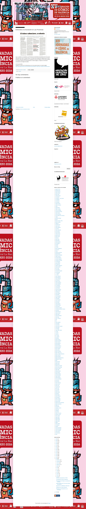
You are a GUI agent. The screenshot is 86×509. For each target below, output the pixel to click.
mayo (57, 470)
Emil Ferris (57, 249)
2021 (56, 446)
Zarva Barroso (57, 432)
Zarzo (56, 434)
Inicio (34, 107)
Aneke (56, 206)
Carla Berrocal (57, 224)
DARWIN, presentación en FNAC (62, 477)
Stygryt (56, 422)
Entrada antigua (47, 107)
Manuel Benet (57, 344)
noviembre (58, 461)
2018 (56, 451)
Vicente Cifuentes (58, 427)
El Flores (56, 244)
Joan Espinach (57, 286)
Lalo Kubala (57, 323)
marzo (57, 473)
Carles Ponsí (57, 226)
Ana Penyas (57, 202)
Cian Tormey (57, 231)
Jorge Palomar (57, 297)
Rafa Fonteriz (57, 392)
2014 (56, 457)
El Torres (56, 247)
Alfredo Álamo (57, 193)
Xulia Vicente (57, 431)
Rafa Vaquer (57, 394)
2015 (56, 455)
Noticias (20, 71)
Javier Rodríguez (58, 282)
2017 (56, 452)
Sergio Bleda (57, 418)
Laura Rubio (57, 327)
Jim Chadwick (57, 285)
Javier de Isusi (57, 281)
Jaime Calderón (58, 276)
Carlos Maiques (58, 227)
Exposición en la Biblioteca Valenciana (62, 485)
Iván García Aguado (58, 270)
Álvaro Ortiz (57, 194)
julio (57, 467)
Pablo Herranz (57, 376)
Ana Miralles (57, 199)
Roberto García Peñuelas (59, 402)
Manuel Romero (58, 347)
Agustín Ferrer (57, 189)
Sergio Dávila (57, 419)
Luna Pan (57, 334)
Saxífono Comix (58, 414)
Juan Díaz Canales (58, 307)
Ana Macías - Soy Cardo (59, 198)
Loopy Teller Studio (58, 330)
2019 (56, 449)
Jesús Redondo (58, 284)
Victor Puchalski (58, 430)
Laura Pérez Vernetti (58, 326)
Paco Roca (57, 380)
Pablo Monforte (57, 377)
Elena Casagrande (58, 248)
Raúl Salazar (57, 397)
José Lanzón (57, 301)
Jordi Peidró (57, 294)
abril (57, 472)
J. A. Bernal (57, 273)
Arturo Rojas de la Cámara (59, 215)
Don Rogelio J (57, 243)
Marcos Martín (57, 348)
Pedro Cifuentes (58, 382)
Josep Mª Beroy (58, 305)
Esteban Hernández (58, 255)
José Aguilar (57, 298)
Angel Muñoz (57, 207)
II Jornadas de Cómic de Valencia (62, 479)
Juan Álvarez (57, 306)
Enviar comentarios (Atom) (25, 109)
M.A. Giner (57, 335)
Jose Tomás (57, 302)
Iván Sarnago (57, 272)
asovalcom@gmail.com (58, 146)
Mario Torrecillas (58, 351)
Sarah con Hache (58, 413)
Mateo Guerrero (58, 355)
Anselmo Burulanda (58, 211)
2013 (56, 458)
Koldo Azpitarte (57, 322)
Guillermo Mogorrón (58, 265)
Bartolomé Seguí (58, 218)
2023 (56, 443)
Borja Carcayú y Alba (58, 220)
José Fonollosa (57, 299)
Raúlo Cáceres (57, 398)
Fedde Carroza (57, 256)
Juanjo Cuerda (57, 313)
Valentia (56, 426)
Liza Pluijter (57, 328)
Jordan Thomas (58, 290)
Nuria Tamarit (57, 372)
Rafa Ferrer (57, 390)
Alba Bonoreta (57, 190)
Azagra (56, 216)
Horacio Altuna (57, 266)
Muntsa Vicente (58, 368)
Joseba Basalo (57, 303)
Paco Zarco (57, 381)
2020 (56, 448)
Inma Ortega (57, 269)
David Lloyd (57, 239)
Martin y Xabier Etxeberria (59, 353)
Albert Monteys (57, 191)
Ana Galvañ (57, 197)
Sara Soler (57, 411)
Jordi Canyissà (57, 293)
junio (57, 469)
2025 (56, 440)
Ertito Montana (57, 253)
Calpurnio (57, 223)
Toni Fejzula (57, 425)
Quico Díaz (57, 388)
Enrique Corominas (58, 252)
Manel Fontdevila (58, 340)
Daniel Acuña (57, 235)
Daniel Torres (57, 236)
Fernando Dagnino (58, 259)
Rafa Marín (57, 393)
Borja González (58, 222)
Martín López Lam (58, 352)
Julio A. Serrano (58, 318)
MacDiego (57, 338)
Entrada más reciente (19, 107)
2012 (56, 492)
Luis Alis (56, 331)
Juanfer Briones (58, 311)
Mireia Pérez (57, 364)
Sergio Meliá (57, 421)
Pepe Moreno (57, 386)
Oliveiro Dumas (58, 373)
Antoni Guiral (57, 212)
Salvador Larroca (58, 407)
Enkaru (56, 251)
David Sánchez (57, 241)
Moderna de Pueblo (58, 365)
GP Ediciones (57, 264)
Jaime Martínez (58, 277)
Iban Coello (57, 268)
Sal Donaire (57, 406)
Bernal (56, 219)
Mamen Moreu (57, 339)
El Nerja (56, 245)
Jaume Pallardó (58, 278)
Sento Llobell (57, 415)
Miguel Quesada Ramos (59, 357)
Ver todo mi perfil (57, 34)
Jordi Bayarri (57, 291)
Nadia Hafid (57, 369)
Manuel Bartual (57, 343)
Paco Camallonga (58, 378)
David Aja (57, 237)
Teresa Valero (57, 423)
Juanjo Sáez (57, 314)
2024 (56, 442)
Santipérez (57, 410)
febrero (57, 475)
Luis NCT (56, 332)
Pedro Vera (57, 385)
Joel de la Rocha (58, 289)
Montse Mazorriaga (58, 367)
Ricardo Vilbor (57, 401)
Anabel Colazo (57, 203)
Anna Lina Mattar (58, 210)
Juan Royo (57, 310)
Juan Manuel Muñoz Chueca (60, 309)
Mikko (56, 360)
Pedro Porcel (57, 384)
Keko (56, 319)
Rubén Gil (57, 405)
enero (57, 476)
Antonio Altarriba (58, 214)
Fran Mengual (57, 261)
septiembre (58, 464)
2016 (56, 454)
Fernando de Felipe (58, 260)
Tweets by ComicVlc (57, 164)
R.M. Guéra (57, 389)
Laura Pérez (57, 324)
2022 (56, 445)
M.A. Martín (57, 336)
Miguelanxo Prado (58, 359)
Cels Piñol (57, 228)
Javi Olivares (57, 280)
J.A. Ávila (56, 274)
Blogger (49, 503)
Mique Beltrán (57, 361)
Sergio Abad (57, 417)
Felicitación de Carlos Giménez (61, 487)
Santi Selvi (57, 409)
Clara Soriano (57, 232)
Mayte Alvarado (58, 356)
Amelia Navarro (58, 195)
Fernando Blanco (58, 257)
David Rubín (57, 240)
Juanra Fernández (58, 315)
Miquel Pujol (57, 363)
